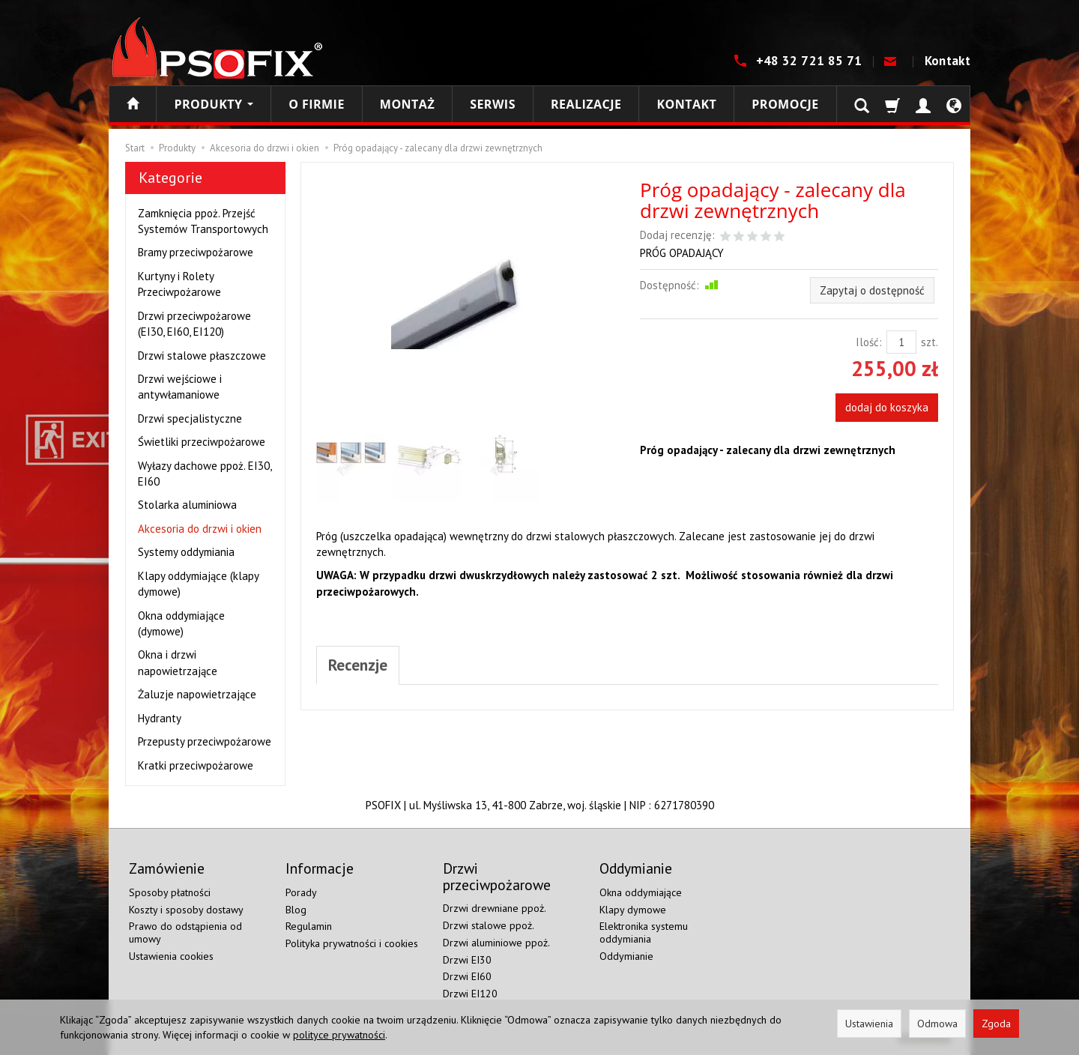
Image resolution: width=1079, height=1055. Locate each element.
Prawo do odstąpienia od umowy (185, 932)
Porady (301, 892)
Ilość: (869, 342)
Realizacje (586, 104)
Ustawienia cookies (171, 956)
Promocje (785, 104)
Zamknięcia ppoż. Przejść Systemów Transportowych (203, 221)
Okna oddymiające (640, 892)
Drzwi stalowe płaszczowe (202, 355)
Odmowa (937, 1023)
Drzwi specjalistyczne (190, 418)
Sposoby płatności (170, 892)
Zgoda (996, 1023)
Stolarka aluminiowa (187, 505)
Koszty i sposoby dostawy (186, 909)
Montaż (407, 104)
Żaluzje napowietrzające (197, 694)
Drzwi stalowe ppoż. (488, 925)
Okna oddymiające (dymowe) (181, 623)
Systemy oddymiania (186, 552)
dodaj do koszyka (886, 407)
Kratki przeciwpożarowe (195, 765)
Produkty (213, 104)
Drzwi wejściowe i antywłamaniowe (180, 387)
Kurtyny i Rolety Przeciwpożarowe (179, 284)
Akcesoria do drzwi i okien (200, 529)
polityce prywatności (339, 1035)
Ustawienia (869, 1023)
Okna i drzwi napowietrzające (177, 662)
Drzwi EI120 (470, 993)
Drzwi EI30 (467, 960)
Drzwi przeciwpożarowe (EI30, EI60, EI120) (194, 324)
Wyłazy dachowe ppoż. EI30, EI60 (204, 474)
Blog (295, 909)
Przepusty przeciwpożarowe (204, 741)
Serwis (493, 104)
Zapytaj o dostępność (872, 290)
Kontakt (947, 60)
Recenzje (357, 665)
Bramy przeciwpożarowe (195, 252)
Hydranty (159, 718)
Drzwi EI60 (467, 976)
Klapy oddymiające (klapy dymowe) (198, 584)
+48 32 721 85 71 (810, 60)
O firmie (316, 104)
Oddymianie (626, 956)
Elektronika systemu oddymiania (643, 932)
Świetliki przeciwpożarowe (201, 442)
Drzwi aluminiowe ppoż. (496, 942)
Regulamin (308, 926)
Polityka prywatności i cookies (351, 943)
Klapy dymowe (632, 909)
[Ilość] (901, 342)
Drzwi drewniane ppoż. (494, 908)
